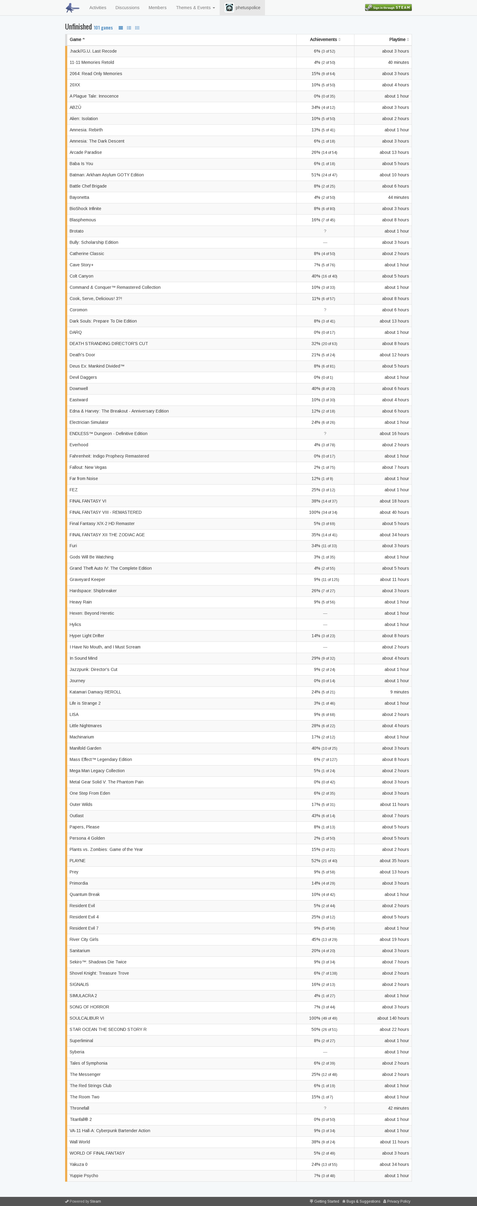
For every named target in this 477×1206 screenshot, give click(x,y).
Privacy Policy (398, 1201)
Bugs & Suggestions (363, 1201)
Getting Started (326, 1201)
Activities (97, 7)
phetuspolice (242, 7)
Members (158, 7)
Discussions (128, 7)
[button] (229, 7)
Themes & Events (195, 7)
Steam (95, 1201)
